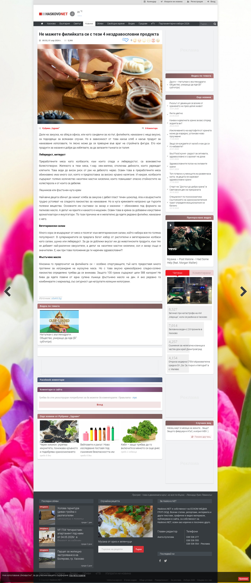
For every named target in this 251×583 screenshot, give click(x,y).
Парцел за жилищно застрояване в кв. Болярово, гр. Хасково (70, 554)
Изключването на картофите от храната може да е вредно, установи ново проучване (191, 132)
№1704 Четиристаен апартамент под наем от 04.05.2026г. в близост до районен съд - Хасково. (70, 536)
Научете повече (77, 575)
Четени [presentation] (177, 272)
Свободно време (116, 22)
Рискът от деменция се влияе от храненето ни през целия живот (186, 104)
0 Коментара (151, 127)
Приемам (243, 579)
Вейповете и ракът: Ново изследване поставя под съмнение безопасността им (138, 447)
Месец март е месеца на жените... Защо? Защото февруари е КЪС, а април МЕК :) (188, 428)
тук (135, 397)
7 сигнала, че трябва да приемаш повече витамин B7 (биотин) (57, 447)
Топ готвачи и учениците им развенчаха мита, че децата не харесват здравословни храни (190, 175)
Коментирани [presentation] (202, 272)
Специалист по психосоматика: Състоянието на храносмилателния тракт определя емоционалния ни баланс (188, 200)
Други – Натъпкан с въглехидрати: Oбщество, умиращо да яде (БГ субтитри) (188, 83)
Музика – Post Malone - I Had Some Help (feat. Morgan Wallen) (188, 259)
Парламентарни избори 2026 (174, 22)
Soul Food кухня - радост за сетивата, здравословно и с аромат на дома (189, 154)
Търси (139, 548)
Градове (143, 22)
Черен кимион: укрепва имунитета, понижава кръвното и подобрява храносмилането (99, 447)
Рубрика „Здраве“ (51, 127)
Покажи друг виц (201, 435)
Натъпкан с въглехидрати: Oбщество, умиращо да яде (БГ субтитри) (58, 337)
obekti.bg (56, 297)
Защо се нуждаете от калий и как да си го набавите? (190, 144)
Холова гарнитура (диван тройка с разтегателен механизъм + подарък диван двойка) (70, 514)
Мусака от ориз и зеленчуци (115, 540)
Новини (89, 22)
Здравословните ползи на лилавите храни (188, 164)
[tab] (178, 273)
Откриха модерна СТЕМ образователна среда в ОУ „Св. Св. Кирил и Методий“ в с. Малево (189, 364)
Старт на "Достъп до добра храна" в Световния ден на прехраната (188, 187)
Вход (100, 403)
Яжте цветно (176, 112)
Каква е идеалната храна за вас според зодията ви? (190, 121)
